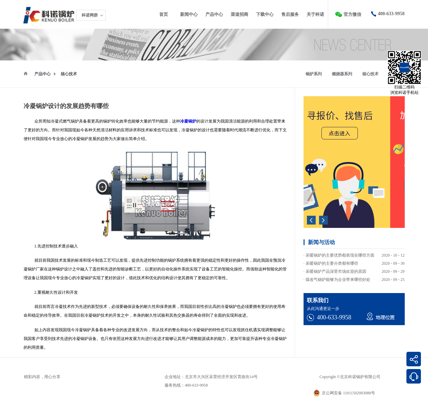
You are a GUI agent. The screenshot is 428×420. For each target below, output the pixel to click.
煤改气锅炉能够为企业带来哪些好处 (338, 280)
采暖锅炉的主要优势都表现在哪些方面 (340, 256)
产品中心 (42, 74)
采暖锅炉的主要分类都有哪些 (332, 264)
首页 (163, 14)
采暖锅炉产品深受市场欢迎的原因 (336, 272)
